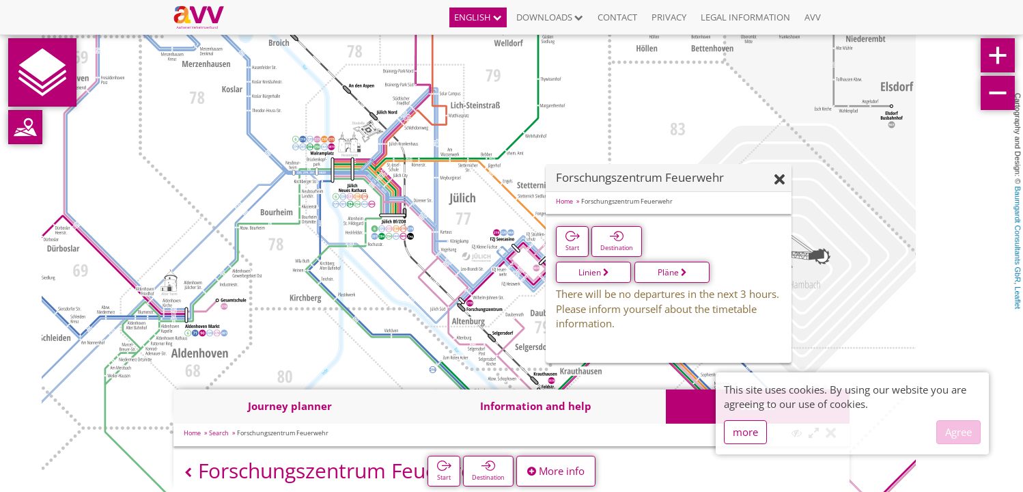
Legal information (745, 17)
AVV (812, 17)
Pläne (672, 272)
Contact (617, 17)
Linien (593, 272)
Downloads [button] (549, 17)
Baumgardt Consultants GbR (1017, 235)
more (745, 432)
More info (556, 471)
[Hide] (779, 180)
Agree (958, 432)
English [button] (478, 17)
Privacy (668, 17)
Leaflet (1017, 297)
